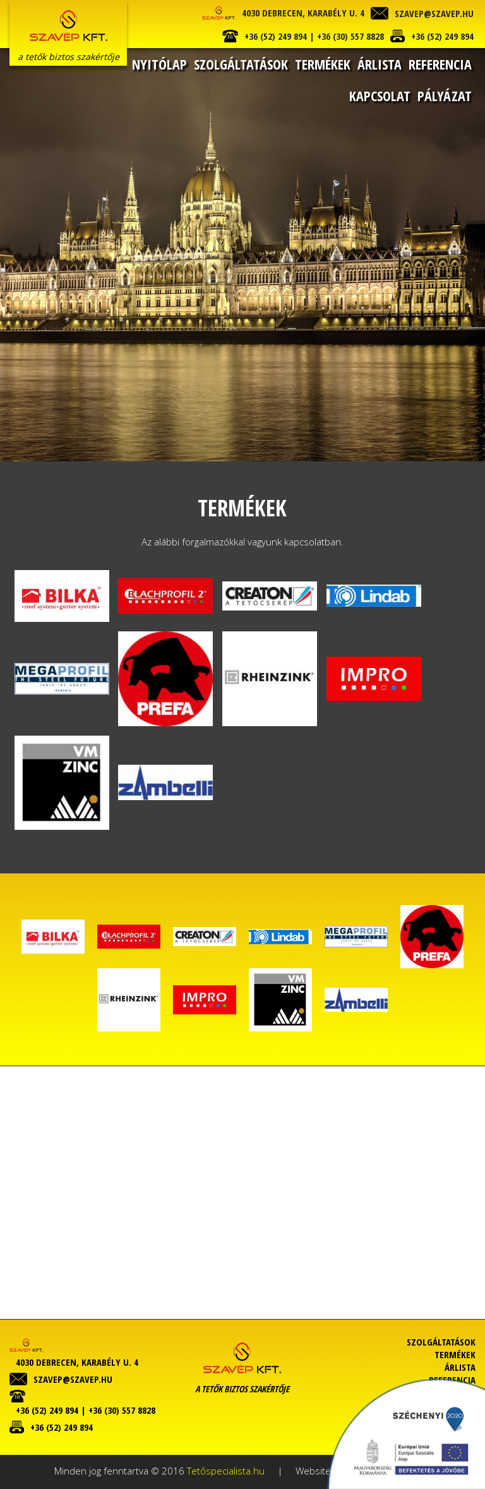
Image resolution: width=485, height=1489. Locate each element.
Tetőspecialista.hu (226, 1470)
